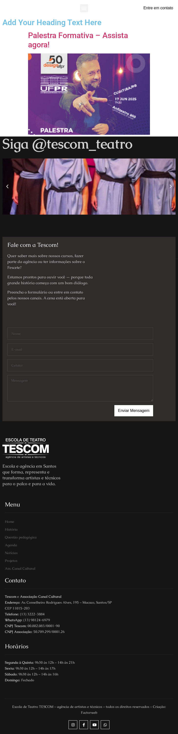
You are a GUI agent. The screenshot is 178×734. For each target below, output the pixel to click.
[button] (84, 8)
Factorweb (89, 712)
